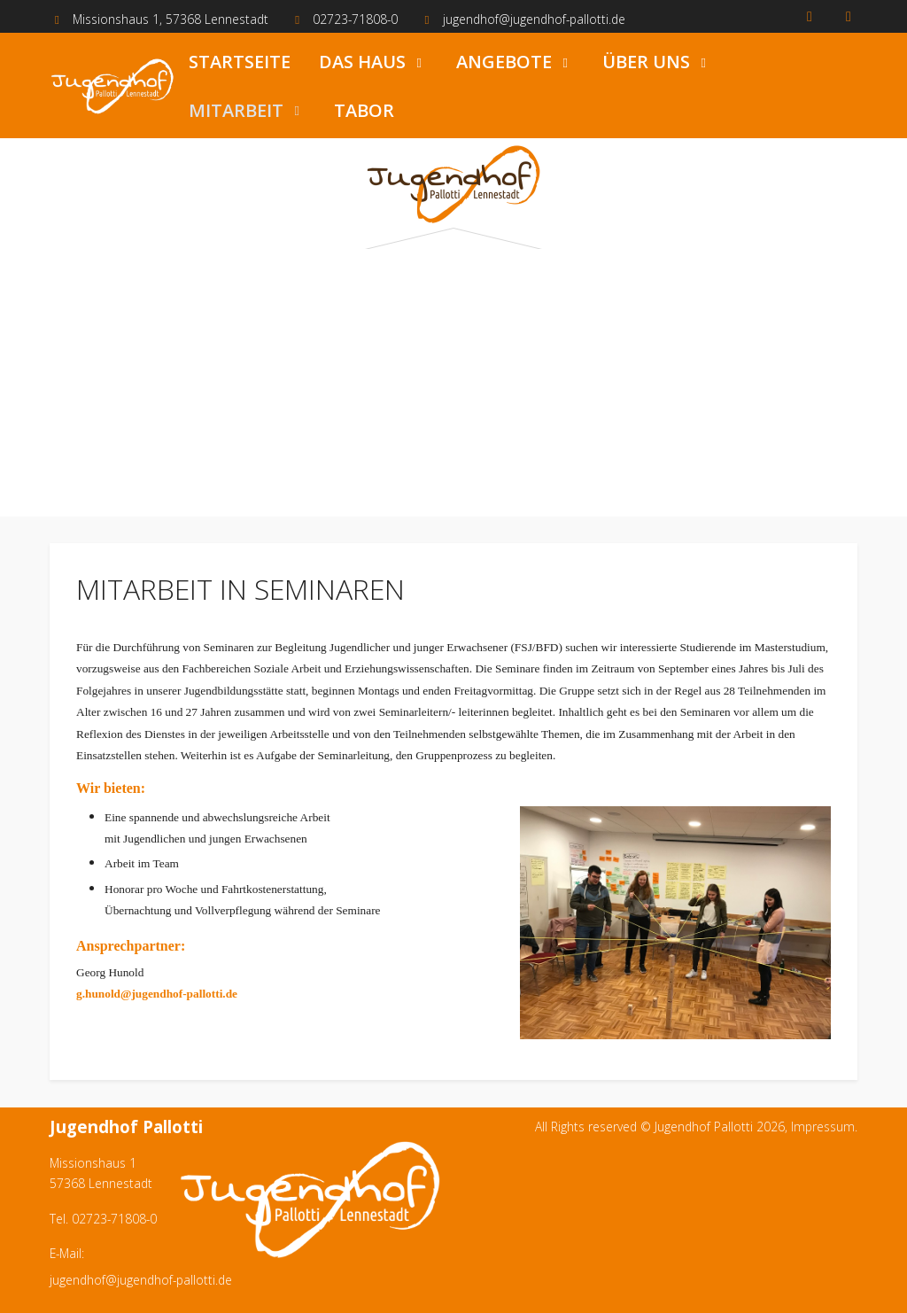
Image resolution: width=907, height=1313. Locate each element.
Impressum (823, 1126)
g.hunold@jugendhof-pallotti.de (156, 993)
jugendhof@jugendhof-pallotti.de (534, 19)
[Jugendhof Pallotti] (112, 86)
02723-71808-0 (355, 19)
